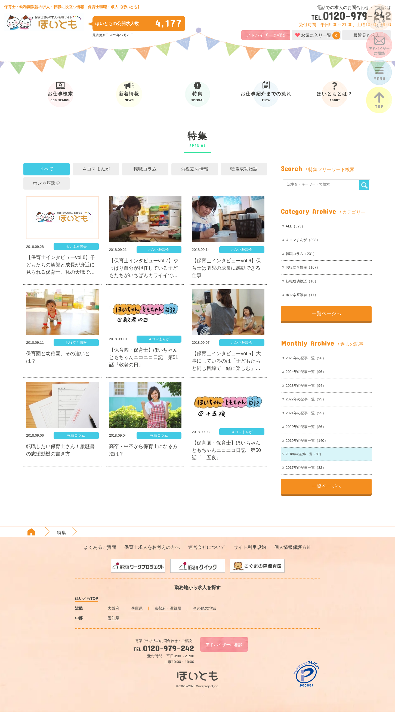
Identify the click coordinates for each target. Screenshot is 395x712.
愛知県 (113, 618)
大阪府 (113, 608)
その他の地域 (204, 608)
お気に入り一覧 (316, 35)
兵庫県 (137, 608)
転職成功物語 (244, 169)
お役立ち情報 (194, 169)
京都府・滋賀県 (168, 608)
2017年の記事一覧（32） (304, 468)
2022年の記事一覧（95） (304, 399)
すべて (47, 169)
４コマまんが (96, 169)
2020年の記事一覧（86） (304, 427)
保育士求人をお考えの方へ (152, 547)
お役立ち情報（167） (301, 267)
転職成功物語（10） (300, 281)
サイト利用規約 (250, 547)
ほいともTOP (86, 599)
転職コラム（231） (299, 254)
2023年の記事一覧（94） (304, 386)
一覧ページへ (326, 313)
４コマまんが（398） (301, 240)
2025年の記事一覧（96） (304, 358)
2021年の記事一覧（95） (304, 413)
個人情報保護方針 (292, 547)
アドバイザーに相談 (265, 35)
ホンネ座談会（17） (300, 295)
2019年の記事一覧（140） (305, 441)
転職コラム (145, 169)
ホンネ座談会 (46, 183)
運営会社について (206, 547)
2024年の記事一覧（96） (304, 372)
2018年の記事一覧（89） (304, 454)
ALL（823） (293, 226)
